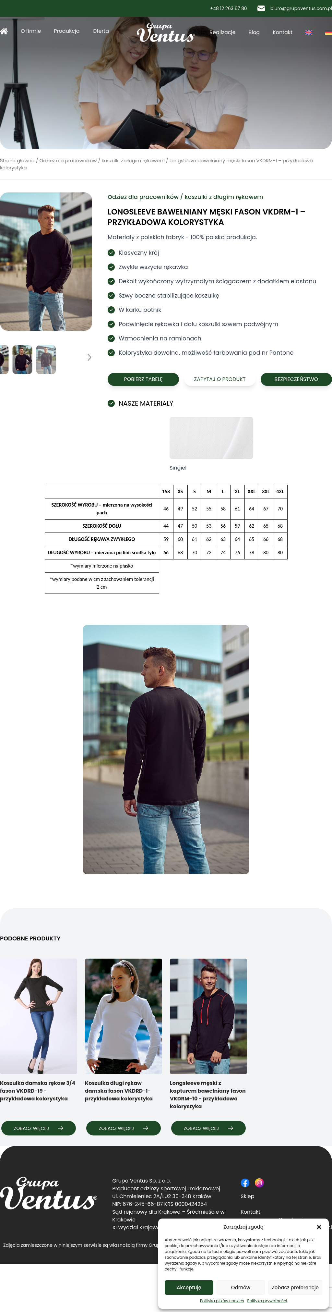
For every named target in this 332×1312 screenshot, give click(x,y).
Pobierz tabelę (143, 379)
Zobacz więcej (38, 1128)
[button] (319, 1227)
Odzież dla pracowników (68, 160)
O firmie (31, 31)
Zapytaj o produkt (219, 379)
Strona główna (4, 31)
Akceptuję (189, 1287)
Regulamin (14, 1267)
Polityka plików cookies (222, 1301)
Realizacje (222, 32)
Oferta (101, 31)
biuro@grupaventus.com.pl (294, 8)
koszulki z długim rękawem (132, 160)
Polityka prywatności (267, 1301)
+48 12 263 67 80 (226, 8)
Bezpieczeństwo (296, 379)
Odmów (240, 1287)
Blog (254, 32)
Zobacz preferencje (295, 1287)
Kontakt (282, 32)
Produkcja (66, 31)
